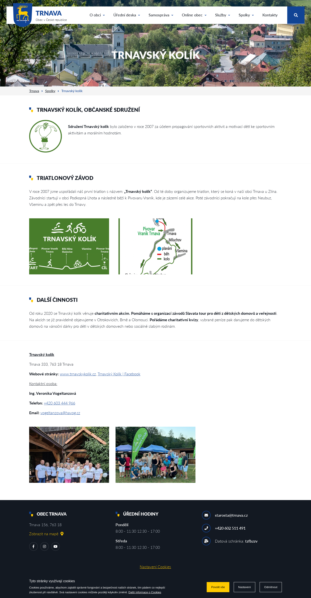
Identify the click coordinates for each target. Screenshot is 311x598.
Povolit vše (218, 587)
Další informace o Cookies (145, 592)
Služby (222, 15)
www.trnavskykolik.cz (78, 373)
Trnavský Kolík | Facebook (119, 373)
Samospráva (161, 15)
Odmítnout (270, 587)
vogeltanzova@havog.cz (60, 412)
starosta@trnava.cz (231, 515)
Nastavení (244, 587)
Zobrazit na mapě (46, 533)
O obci (97, 15)
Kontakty (270, 15)
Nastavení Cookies (155, 566)
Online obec (194, 15)
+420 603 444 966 (59, 403)
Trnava (34, 91)
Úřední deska (126, 15)
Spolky (246, 15)
